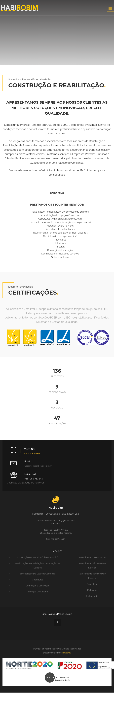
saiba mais (57, 193)
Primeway (66, 652)
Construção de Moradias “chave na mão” (37, 557)
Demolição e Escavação (37, 585)
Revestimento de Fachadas (92, 557)
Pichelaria (92, 590)
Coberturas (37, 579)
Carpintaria (92, 584)
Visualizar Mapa (32, 453)
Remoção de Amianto (37, 591)
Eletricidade (92, 596)
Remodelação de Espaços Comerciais (38, 573)
